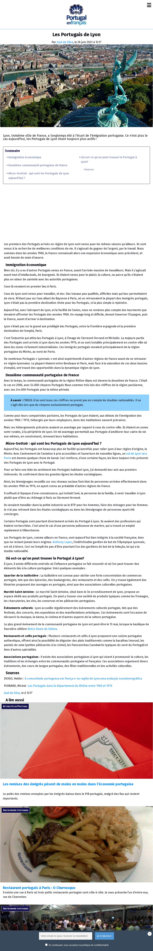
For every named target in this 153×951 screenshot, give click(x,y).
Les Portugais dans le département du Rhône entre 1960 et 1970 (70, 685)
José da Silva (65, 42)
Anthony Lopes (62, 542)
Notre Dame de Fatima (42, 629)
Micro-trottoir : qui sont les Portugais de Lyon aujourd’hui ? (38, 176)
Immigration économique (24, 157)
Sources (89, 169)
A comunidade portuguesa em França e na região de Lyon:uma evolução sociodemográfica (83, 678)
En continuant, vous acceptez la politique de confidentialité (79, 945)
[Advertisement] (76, 211)
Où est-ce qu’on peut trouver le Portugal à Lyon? (109, 160)
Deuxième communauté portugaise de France (37, 165)
